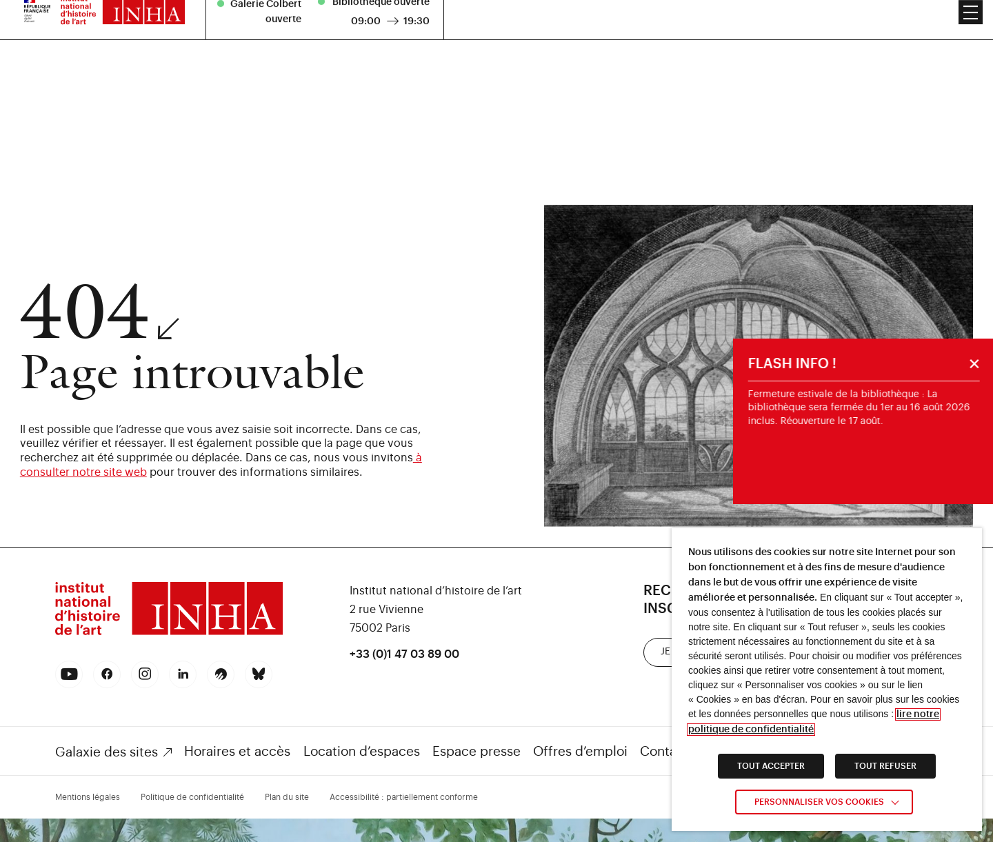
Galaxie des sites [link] (106, 752)
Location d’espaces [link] (361, 751)
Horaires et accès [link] (237, 751)
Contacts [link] (667, 751)
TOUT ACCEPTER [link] (771, 766)
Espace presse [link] (476, 751)
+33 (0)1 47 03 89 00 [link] (404, 654)
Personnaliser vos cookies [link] (819, 802)
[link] (169, 633)
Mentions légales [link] (87, 797)
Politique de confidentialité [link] (192, 797)
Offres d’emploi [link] (580, 751)
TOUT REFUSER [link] (885, 766)
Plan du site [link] (287, 797)
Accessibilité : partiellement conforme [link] (404, 797)
